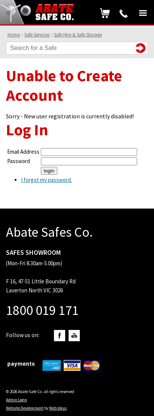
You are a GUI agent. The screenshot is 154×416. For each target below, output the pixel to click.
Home (13, 35)
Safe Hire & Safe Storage (78, 35)
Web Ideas (58, 408)
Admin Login (16, 399)
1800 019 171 (124, 13)
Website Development (24, 408)
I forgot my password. (46, 179)
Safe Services (36, 35)
